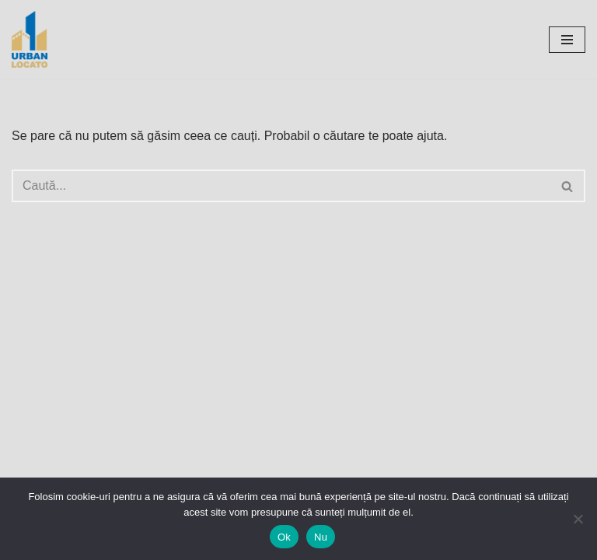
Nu (320, 537)
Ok (284, 537)
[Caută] (281, 186)
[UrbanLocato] (33, 39)
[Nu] (577, 519)
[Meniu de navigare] (567, 39)
